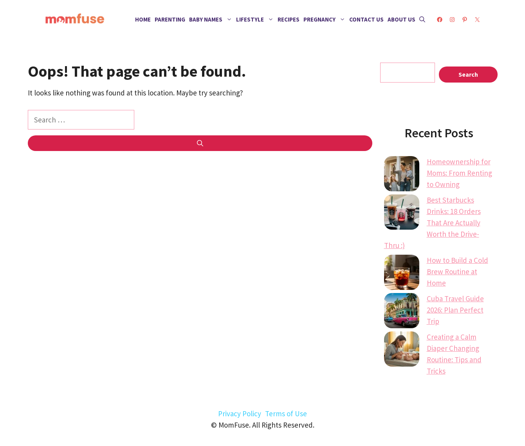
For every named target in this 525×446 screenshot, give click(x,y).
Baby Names (211, 19)
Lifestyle (256, 19)
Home (143, 19)
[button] (422, 19)
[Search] (200, 143)
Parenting (170, 19)
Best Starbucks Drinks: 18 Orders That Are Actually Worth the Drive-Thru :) (432, 222)
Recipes (288, 19)
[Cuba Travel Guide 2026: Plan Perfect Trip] (401, 312)
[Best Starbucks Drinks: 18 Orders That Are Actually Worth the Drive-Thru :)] (401, 213)
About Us (401, 19)
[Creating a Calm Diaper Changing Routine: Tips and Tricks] (401, 350)
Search (468, 74)
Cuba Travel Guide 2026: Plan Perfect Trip (455, 310)
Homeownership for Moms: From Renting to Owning (459, 173)
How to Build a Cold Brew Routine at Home (457, 271)
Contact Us (366, 19)
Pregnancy (325, 19)
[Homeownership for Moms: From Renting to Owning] (401, 175)
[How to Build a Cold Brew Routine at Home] (401, 274)
